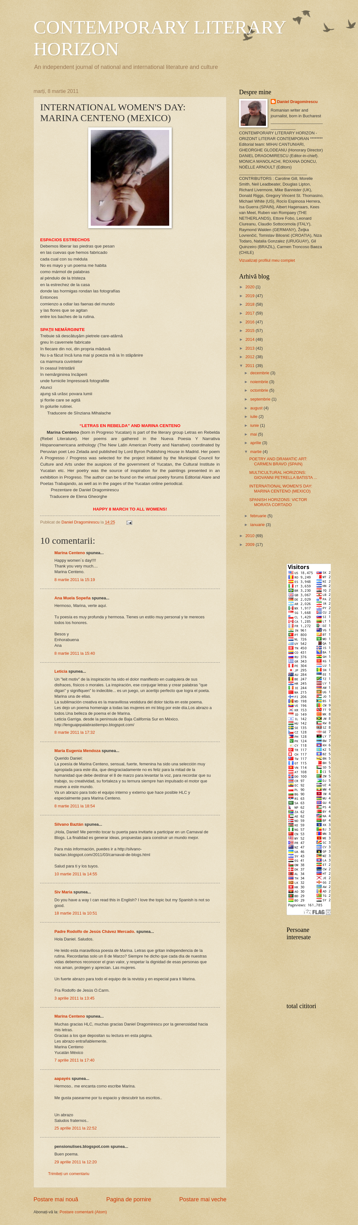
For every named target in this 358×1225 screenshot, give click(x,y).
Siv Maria (63, 892)
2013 (250, 348)
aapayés (62, 1078)
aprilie (256, 442)
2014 (250, 339)
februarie (258, 515)
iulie (254, 416)
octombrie (259, 390)
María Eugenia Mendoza (77, 750)
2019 (250, 295)
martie (256, 451)
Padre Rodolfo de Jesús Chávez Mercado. (94, 931)
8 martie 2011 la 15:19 (74, 579)
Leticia (60, 671)
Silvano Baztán (68, 824)
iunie (255, 425)
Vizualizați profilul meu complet (267, 260)
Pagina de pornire (128, 1199)
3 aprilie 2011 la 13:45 (74, 998)
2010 (250, 535)
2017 (250, 313)
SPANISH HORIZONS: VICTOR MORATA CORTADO (278, 502)
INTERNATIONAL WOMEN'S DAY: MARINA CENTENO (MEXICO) (280, 488)
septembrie (260, 399)
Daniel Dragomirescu (297, 101)
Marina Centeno (69, 552)
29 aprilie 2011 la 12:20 (75, 1162)
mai (254, 434)
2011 (250, 365)
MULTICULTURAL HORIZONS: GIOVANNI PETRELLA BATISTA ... (283, 475)
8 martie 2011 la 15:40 (74, 653)
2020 (250, 287)
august (256, 408)
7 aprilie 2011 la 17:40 (74, 1060)
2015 (250, 330)
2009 (250, 544)
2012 (250, 356)
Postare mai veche (202, 1199)
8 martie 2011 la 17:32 (74, 732)
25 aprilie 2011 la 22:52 (75, 1128)
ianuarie (258, 524)
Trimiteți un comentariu (68, 1173)
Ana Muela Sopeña (72, 598)
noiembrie (259, 381)
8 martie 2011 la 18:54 (74, 806)
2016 (250, 322)
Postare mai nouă (56, 1199)
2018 (250, 304)
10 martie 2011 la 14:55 (75, 874)
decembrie (260, 373)
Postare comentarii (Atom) (83, 1212)
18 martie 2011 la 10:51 (75, 913)
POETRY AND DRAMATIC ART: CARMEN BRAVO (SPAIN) (278, 461)
